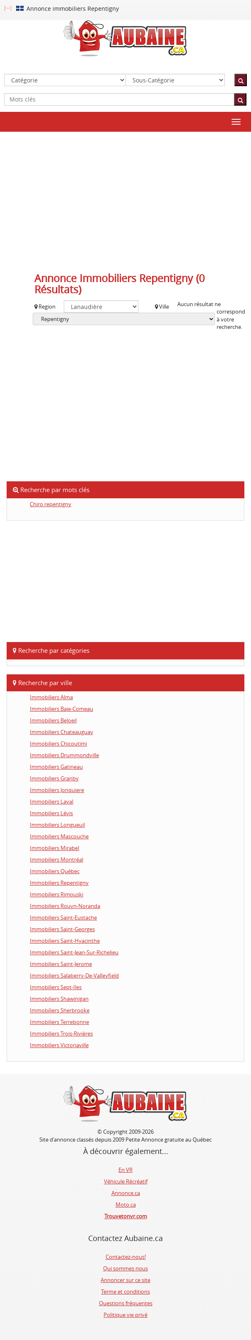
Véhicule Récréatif (125, 1181)
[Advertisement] (125, 198)
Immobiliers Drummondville (64, 755)
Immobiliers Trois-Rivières (61, 1033)
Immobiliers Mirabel (54, 848)
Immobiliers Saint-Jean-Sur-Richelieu (74, 952)
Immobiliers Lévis (51, 813)
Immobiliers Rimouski (56, 894)
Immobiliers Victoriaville (59, 1045)
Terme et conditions (125, 1291)
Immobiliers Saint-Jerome (61, 964)
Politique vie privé (125, 1314)
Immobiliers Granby (54, 778)
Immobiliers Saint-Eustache (63, 917)
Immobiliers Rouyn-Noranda (65, 906)
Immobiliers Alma (51, 697)
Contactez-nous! (126, 1256)
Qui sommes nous (125, 1268)
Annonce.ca (125, 1193)
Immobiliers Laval (51, 801)
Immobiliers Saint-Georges (62, 929)
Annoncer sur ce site (125, 1280)
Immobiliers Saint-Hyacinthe (65, 940)
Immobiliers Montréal (56, 859)
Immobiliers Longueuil (57, 824)
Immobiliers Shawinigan (59, 998)
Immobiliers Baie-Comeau (61, 708)
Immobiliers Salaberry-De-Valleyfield (74, 975)
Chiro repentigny (50, 504)
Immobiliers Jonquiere (57, 790)
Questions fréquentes (125, 1303)
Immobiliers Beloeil (53, 720)
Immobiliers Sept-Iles (56, 987)
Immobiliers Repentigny (59, 882)
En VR (125, 1169)
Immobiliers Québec (55, 871)
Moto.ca (126, 1204)
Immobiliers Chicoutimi (58, 743)
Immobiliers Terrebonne (59, 1022)
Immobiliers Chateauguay (61, 732)
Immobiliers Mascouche (59, 836)
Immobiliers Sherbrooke (59, 1010)
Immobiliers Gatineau (56, 766)
